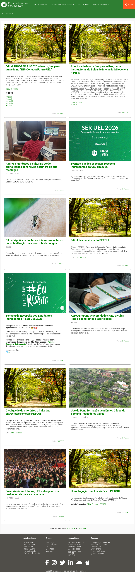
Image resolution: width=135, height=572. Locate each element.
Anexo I (9, 97)
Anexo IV (9, 103)
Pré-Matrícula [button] (40, 5)
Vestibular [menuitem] (50, 551)
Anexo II (9, 99)
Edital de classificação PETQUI (90, 240)
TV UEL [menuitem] (71, 553)
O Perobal (60, 190)
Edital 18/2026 (16, 433)
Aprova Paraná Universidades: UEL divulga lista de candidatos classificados (97, 317)
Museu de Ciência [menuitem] (98, 551)
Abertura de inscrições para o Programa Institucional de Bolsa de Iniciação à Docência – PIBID (99, 69)
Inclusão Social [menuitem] (74, 547)
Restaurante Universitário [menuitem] (96, 548)
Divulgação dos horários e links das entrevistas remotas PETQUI (28, 412)
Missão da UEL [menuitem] (29, 543)
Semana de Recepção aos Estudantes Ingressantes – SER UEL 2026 (29, 317)
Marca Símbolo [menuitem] (29, 551)
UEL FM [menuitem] (71, 555)
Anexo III (9, 101)
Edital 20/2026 (77, 102)
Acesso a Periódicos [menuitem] (99, 545)
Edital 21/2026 (12, 89)
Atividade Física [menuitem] (74, 551)
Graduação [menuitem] (50, 543)
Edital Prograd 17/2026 (96, 504)
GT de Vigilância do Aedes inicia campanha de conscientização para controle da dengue (34, 242)
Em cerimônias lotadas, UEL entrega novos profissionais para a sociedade (32, 493)
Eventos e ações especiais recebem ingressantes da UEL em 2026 (93, 165)
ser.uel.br (12, 352)
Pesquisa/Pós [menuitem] (51, 545)
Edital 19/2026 (81, 257)
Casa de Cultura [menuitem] (74, 545)
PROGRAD (60, 114)
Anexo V (9, 105)
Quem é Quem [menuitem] (29, 549)
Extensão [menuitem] (50, 547)
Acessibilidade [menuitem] (74, 549)
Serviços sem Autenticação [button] (62, 5)
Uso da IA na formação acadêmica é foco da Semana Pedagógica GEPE (98, 412)
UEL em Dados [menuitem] (29, 545)
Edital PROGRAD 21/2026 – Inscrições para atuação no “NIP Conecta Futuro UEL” (33, 68)
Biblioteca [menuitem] (50, 549)
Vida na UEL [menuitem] (28, 547)
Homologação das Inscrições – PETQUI (95, 491)
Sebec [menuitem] (93, 555)
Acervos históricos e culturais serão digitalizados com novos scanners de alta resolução (31, 167)
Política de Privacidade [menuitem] (32, 553)
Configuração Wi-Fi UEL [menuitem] (100, 543)
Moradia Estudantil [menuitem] (76, 543)
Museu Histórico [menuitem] (97, 553)
